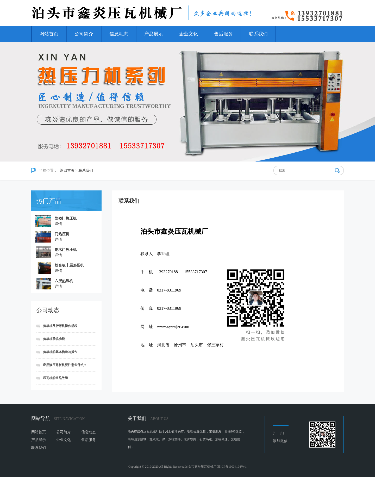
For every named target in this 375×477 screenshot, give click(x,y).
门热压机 (62, 234)
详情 (58, 224)
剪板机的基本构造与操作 (60, 352)
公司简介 (83, 33)
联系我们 (258, 33)
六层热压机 (64, 281)
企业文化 (188, 33)
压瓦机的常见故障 (55, 378)
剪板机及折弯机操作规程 (60, 326)
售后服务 (223, 33)
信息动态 (118, 33)
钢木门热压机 (66, 250)
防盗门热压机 (66, 218)
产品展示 (153, 33)
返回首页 (67, 170)
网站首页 (49, 33)
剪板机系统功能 (54, 339)
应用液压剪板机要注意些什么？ (65, 365)
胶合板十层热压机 (69, 265)
